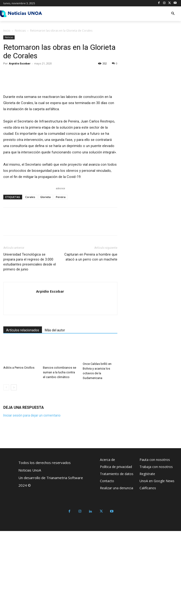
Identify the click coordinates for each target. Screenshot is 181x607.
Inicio (6, 31)
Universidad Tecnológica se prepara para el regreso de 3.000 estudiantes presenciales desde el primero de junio (29, 338)
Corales (30, 273)
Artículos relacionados (22, 406)
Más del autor (55, 406)
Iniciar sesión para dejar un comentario (32, 491)
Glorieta (45, 273)
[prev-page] (6, 463)
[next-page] (14, 463)
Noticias (20, 31)
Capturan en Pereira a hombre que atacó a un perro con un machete (90, 333)
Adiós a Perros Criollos (18, 444)
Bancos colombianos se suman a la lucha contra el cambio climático (59, 448)
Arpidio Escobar (19, 63)
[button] (173, 14)
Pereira (61, 273)
